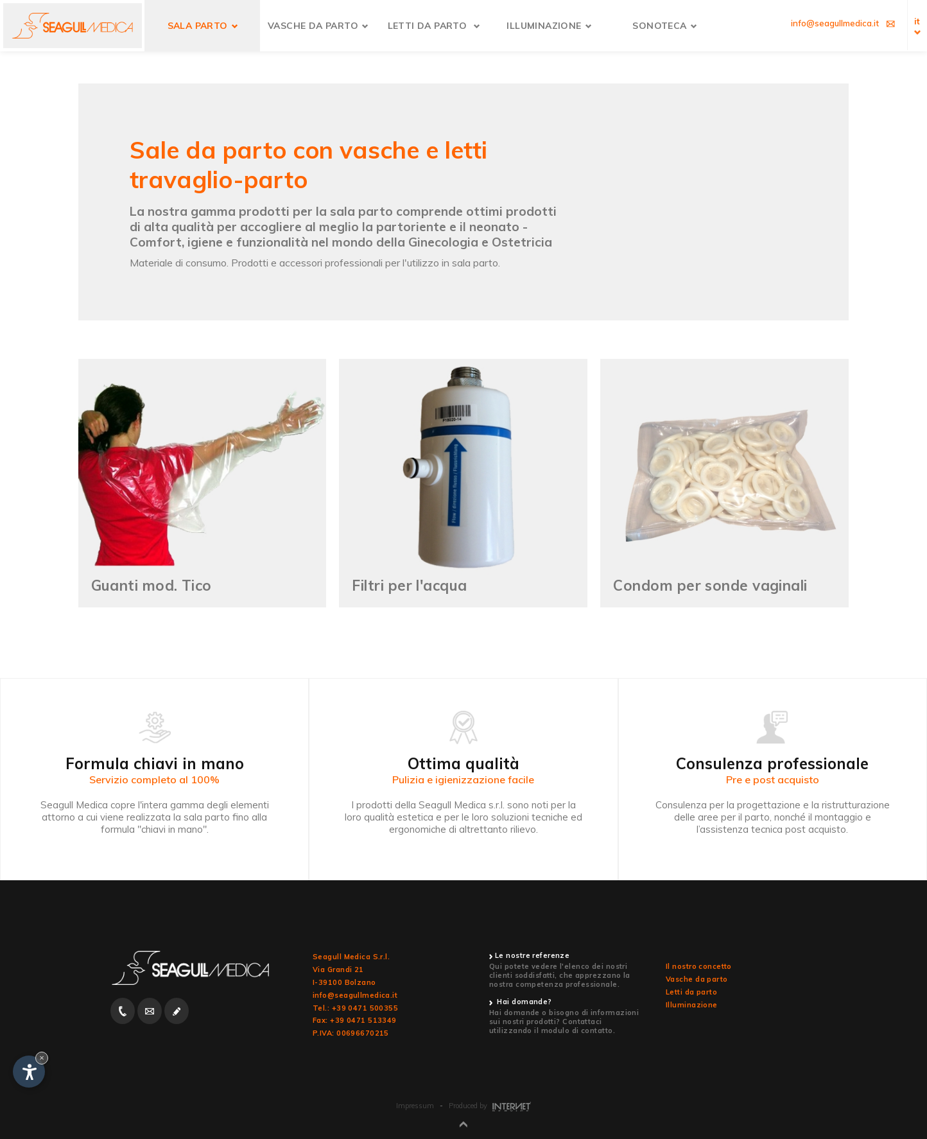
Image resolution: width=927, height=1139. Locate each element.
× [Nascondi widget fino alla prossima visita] (41, 1058)
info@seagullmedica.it (355, 995)
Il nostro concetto (699, 966)
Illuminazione (692, 1004)
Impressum (415, 1105)
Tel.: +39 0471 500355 (355, 1008)
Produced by (490, 1105)
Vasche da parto (697, 979)
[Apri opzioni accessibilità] (29, 1072)
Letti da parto (691, 991)
